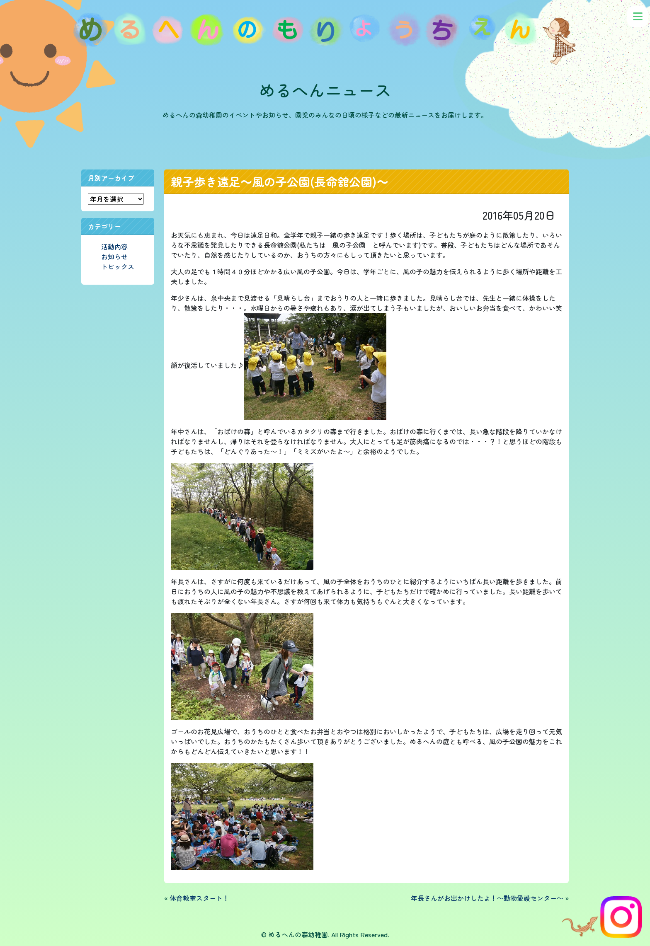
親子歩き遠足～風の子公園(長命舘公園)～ (279, 181)
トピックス (117, 266)
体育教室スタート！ (199, 898)
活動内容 (114, 247)
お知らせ (114, 256)
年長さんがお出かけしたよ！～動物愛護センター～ (487, 898)
